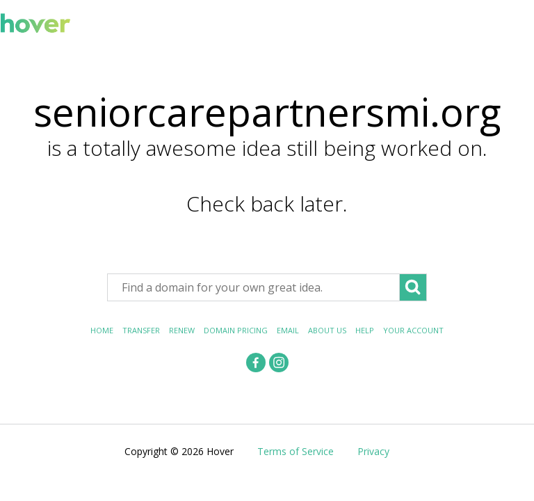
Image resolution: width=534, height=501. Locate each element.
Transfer (141, 330)
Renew (182, 330)
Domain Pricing (236, 330)
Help (364, 330)
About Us (327, 330)
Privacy (373, 451)
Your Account (413, 330)
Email (288, 330)
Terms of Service (295, 451)
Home (101, 330)
